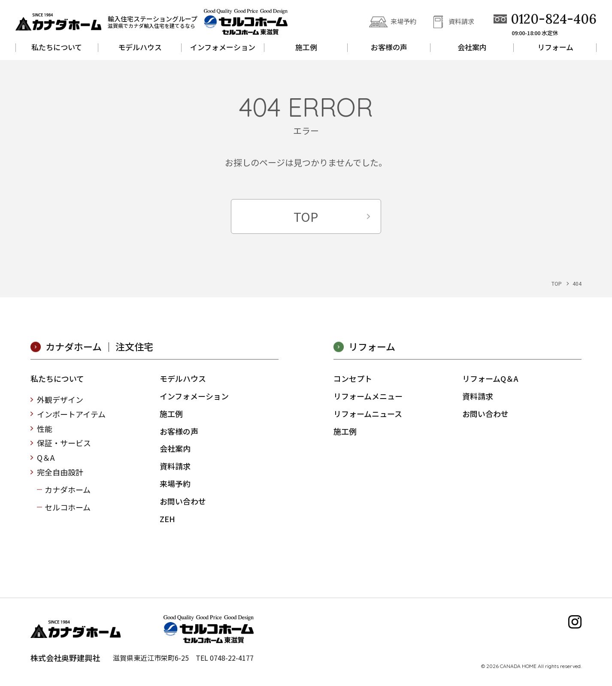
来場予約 (403, 21)
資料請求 (461, 21)
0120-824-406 (554, 19)
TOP (306, 216)
